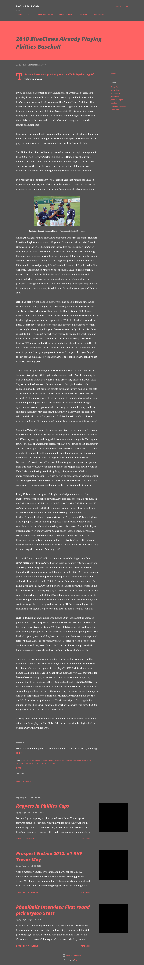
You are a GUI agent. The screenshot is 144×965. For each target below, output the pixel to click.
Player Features (64, 14)
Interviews (81, 14)
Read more (85, 839)
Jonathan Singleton (117, 100)
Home (18, 14)
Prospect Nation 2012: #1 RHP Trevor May (49, 856)
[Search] (118, 6)
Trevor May (115, 109)
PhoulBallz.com (27, 6)
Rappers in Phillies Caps (42, 806)
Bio (28, 14)
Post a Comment (23, 781)
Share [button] (113, 74)
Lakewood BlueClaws (118, 106)
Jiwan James (115, 96)
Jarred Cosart (115, 90)
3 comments (28, 839)
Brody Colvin (115, 87)
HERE (19, 752)
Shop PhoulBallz (98, 14)
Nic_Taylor (77, 960)
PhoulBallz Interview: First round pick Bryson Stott (53, 910)
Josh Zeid (114, 103)
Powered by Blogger (72, 955)
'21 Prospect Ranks (43, 14)
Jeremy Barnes (116, 93)
